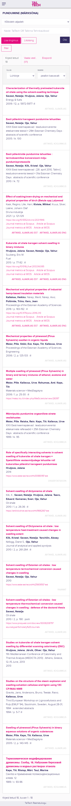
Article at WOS (42, 227)
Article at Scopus (45, 223)
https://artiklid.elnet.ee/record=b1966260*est (27, 510)
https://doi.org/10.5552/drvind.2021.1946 (25, 220)
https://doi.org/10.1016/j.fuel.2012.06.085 (25, 266)
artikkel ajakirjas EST (25, 232)
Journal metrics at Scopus (20, 223)
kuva (9, 70)
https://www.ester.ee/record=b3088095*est (27, 475)
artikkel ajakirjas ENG (53, 232)
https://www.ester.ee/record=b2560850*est (27, 584)
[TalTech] (36, 3)
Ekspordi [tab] (47, 58)
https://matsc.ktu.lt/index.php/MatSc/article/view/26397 (32, 398)
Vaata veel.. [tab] (30, 60)
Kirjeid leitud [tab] (12, 60)
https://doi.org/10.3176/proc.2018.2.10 (23, 313)
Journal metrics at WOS (19, 227)
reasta (40, 70)
